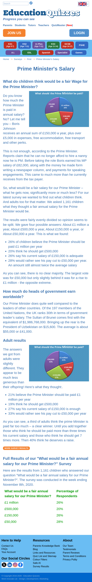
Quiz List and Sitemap (44, 556)
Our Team (68, 546)
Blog (35, 549)
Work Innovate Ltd (9, 579)
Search (31, 2)
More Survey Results (16, 448)
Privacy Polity (70, 559)
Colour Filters (40, 559)
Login (79, 33)
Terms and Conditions (74, 556)
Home (6, 59)
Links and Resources (44, 552)
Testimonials (69, 549)
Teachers (43, 25)
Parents (7, 25)
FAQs (4, 549)
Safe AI (37, 563)
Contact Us (7, 546)
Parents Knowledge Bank (46, 546)
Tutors (32, 25)
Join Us (14, 33)
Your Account (8, 552)
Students (20, 25)
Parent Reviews (71, 552)
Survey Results (41, 566)
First (29, 59)
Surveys (18, 59)
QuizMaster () (62, 25)
